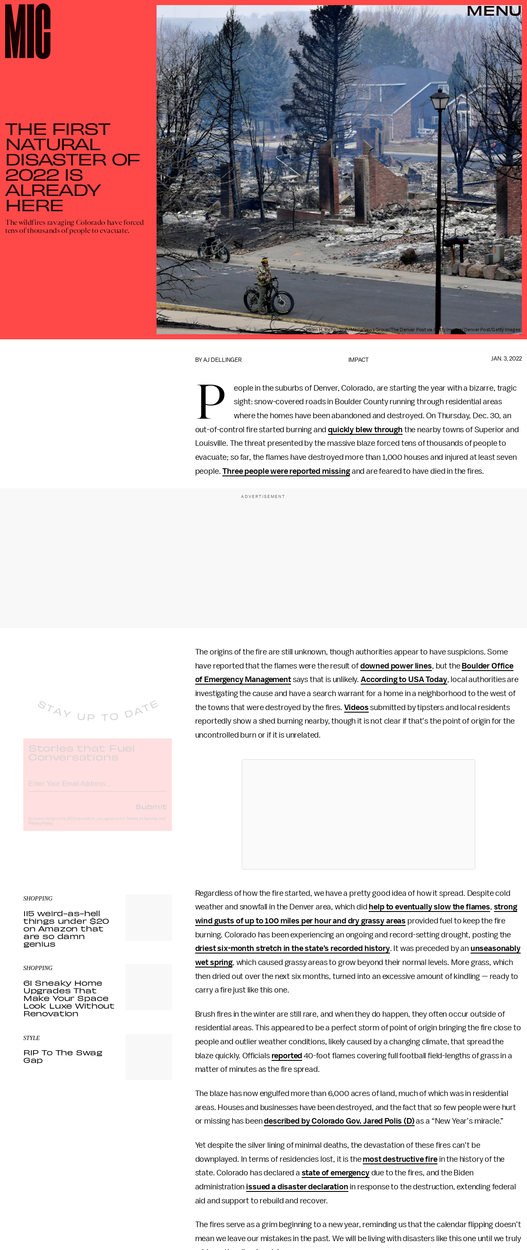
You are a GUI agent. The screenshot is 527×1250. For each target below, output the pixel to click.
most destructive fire (400, 1159)
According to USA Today (404, 679)
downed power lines (396, 666)
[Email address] (97, 789)
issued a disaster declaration (297, 1187)
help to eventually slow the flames (429, 907)
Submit (151, 813)
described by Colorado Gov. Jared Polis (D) (339, 1121)
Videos (356, 707)
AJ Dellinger (222, 360)
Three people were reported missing (286, 471)
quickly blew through (365, 429)
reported (287, 1055)
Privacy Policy (40, 830)
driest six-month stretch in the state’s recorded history (292, 948)
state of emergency (336, 1173)
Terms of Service (142, 825)
